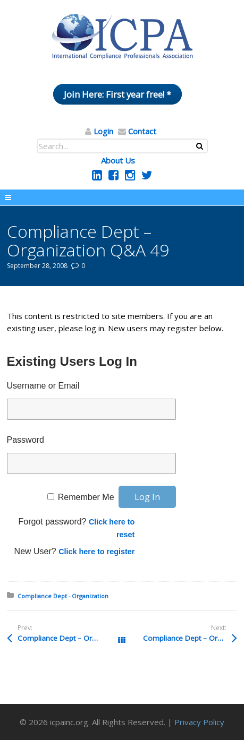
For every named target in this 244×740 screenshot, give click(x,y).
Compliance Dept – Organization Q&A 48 (190, 638)
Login (103, 131)
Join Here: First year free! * (117, 94)
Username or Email (43, 385)
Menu (122, 197)
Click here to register (96, 551)
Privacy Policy (199, 722)
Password (25, 439)
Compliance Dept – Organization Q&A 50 (70, 638)
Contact (142, 131)
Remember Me (86, 497)
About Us (118, 160)
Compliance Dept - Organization (63, 596)
